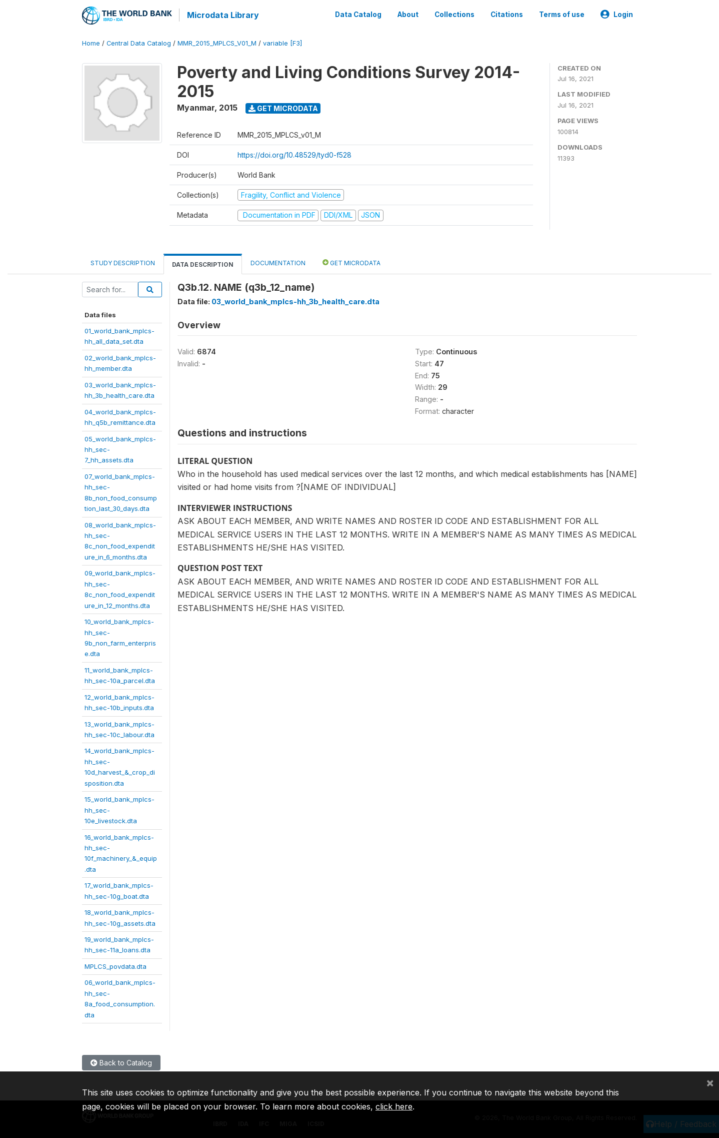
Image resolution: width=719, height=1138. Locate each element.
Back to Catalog (121, 1061)
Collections (454, 14)
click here (394, 1106)
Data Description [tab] (203, 263)
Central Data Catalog (138, 42)
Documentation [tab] (278, 261)
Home (91, 42)
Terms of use (561, 14)
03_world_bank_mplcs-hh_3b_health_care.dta (296, 300)
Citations (506, 14)
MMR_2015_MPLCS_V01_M (217, 42)
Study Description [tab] (122, 261)
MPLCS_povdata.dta (115, 965)
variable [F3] (282, 42)
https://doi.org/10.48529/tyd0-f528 (295, 153)
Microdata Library (222, 15)
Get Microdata (283, 107)
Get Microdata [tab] (351, 261)
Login (616, 14)
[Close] (710, 1082)
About (408, 14)
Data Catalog (358, 14)
